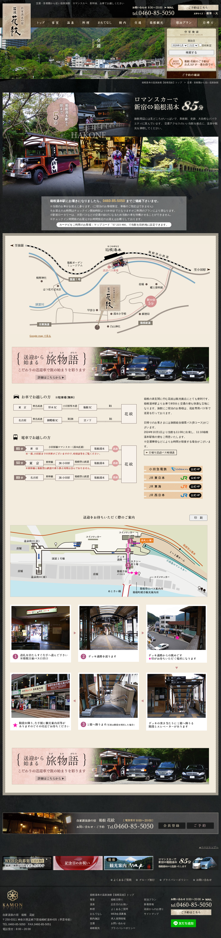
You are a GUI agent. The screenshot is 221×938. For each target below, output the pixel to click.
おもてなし (96, 913)
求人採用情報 (118, 918)
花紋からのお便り (154, 909)
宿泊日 (191, 40)
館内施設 (95, 918)
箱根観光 (95, 928)
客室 (92, 899)
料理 (92, 909)
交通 (92, 923)
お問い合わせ (118, 923)
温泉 (92, 904)
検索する (191, 52)
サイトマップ (151, 913)
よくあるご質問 (119, 909)
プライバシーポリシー (123, 928)
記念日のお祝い (119, 904)
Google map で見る (40, 336)
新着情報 (149, 904)
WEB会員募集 (118, 913)
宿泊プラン (150, 899)
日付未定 (205, 45)
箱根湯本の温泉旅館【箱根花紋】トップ (162, 82)
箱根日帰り (117, 899)
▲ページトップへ (208, 847)
